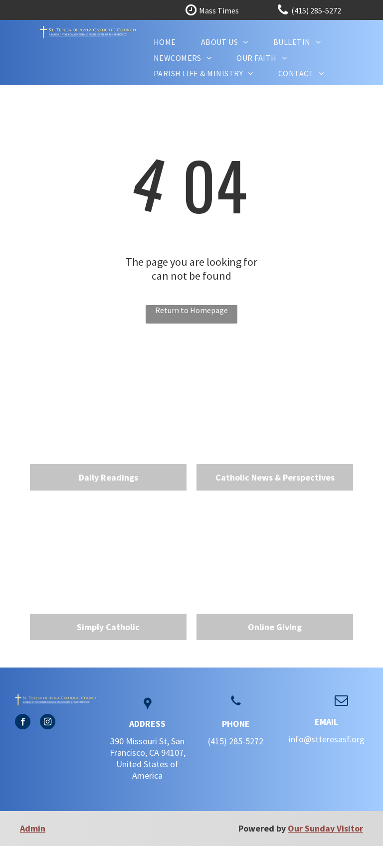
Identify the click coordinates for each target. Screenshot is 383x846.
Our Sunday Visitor (325, 828)
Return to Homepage (191, 310)
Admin (32, 828)
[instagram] (47, 723)
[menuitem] (165, 41)
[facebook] (22, 723)
